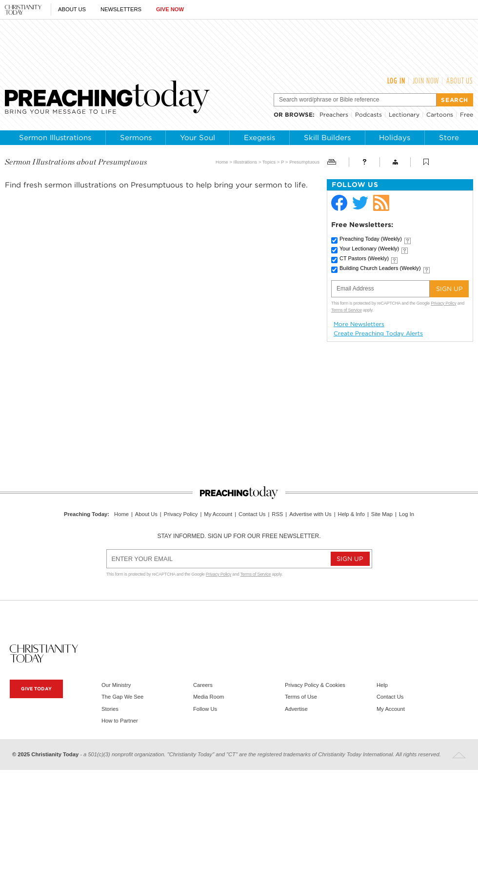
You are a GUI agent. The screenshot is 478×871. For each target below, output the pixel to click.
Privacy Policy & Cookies (315, 685)
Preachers (333, 114)
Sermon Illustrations (55, 137)
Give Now (170, 9)
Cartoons (439, 114)
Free (466, 114)
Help (382, 685)
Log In (396, 80)
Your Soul (197, 137)
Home (222, 162)
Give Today (36, 688)
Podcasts (368, 114)
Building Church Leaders (380, 268)
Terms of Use (301, 697)
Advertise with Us (310, 514)
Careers (203, 685)
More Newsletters (359, 324)
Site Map (382, 514)
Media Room (208, 697)
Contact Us (252, 514)
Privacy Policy (443, 303)
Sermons (136, 137)
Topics (269, 162)
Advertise (296, 709)
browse (299, 114)
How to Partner (119, 721)
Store (449, 137)
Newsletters (120, 9)
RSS (277, 514)
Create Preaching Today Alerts (378, 333)
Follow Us (205, 709)
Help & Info (351, 514)
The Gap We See (122, 697)
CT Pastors (364, 258)
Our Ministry (116, 685)
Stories (110, 709)
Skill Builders (327, 137)
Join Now (426, 80)
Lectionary (404, 114)
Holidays (394, 137)
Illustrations (246, 162)
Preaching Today (370, 239)
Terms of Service (346, 310)
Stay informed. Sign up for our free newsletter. (238, 536)
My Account (218, 514)
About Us (72, 9)
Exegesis (259, 137)
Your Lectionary (369, 248)
